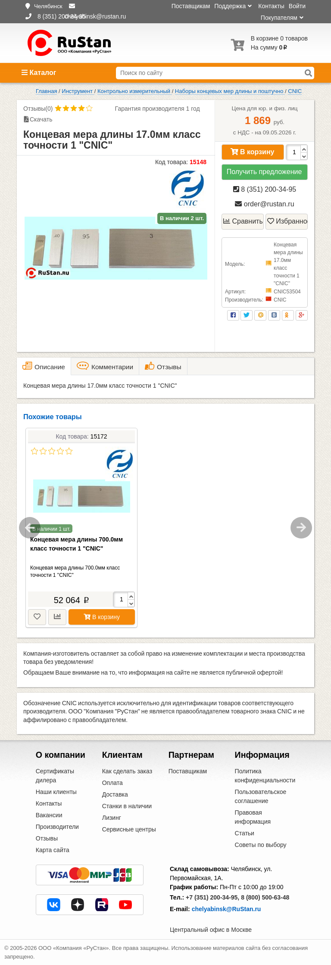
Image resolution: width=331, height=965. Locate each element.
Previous (30, 528)
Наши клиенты (56, 791)
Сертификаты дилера (55, 776)
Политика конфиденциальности (265, 776)
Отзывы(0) (38, 108)
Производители (57, 826)
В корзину (253, 152)
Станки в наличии (127, 806)
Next (301, 528)
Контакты (271, 6)
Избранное (287, 221)
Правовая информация (253, 817)
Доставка (115, 794)
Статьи (244, 833)
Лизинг (111, 817)
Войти (297, 6)
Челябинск (48, 6)
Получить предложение (264, 171)
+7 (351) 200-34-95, (212, 897)
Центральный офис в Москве (211, 929)
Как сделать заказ (127, 771)
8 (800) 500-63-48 (265, 897)
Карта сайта (52, 850)
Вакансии (49, 815)
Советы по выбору (261, 844)
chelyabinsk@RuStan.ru (226, 909)
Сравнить (243, 221)
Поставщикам (191, 6)
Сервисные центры (129, 829)
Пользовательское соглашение (261, 796)
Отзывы (47, 838)
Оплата (112, 782)
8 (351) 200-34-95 (265, 189)
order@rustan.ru (264, 204)
